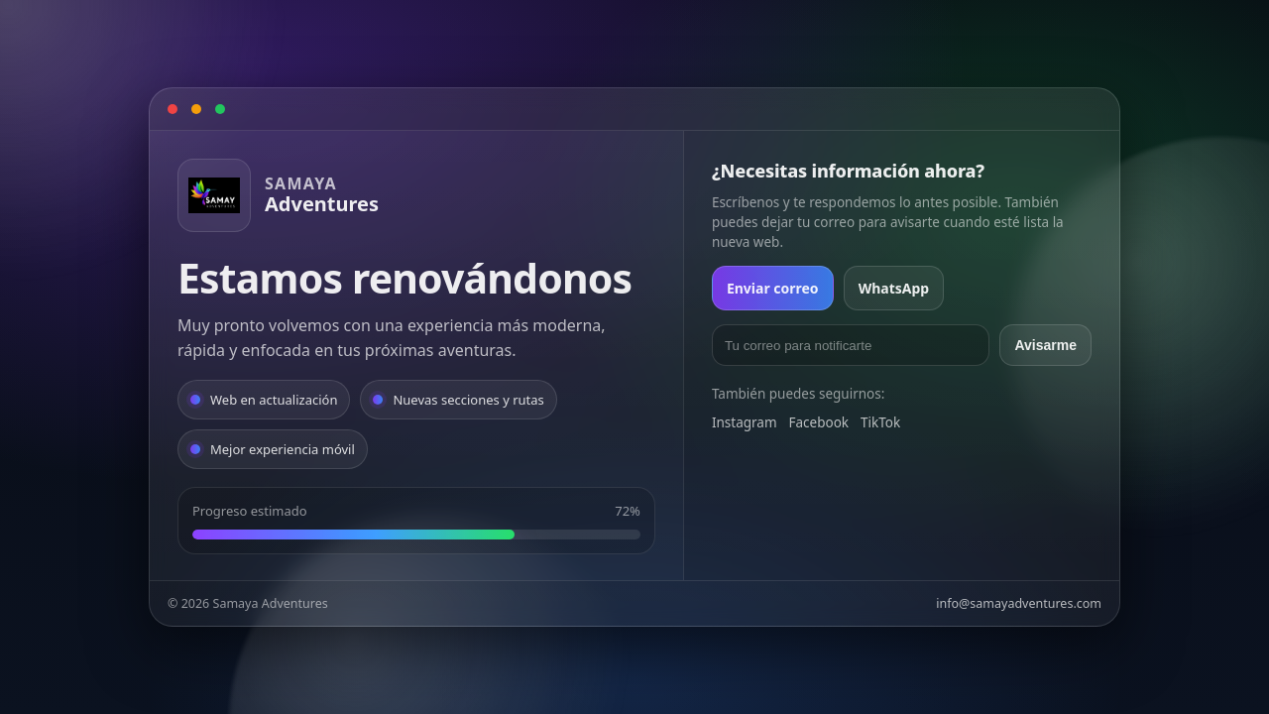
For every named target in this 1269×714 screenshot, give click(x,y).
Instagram (744, 422)
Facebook (819, 422)
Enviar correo (773, 288)
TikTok (880, 422)
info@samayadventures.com (1018, 603)
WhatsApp (894, 288)
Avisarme (1045, 345)
